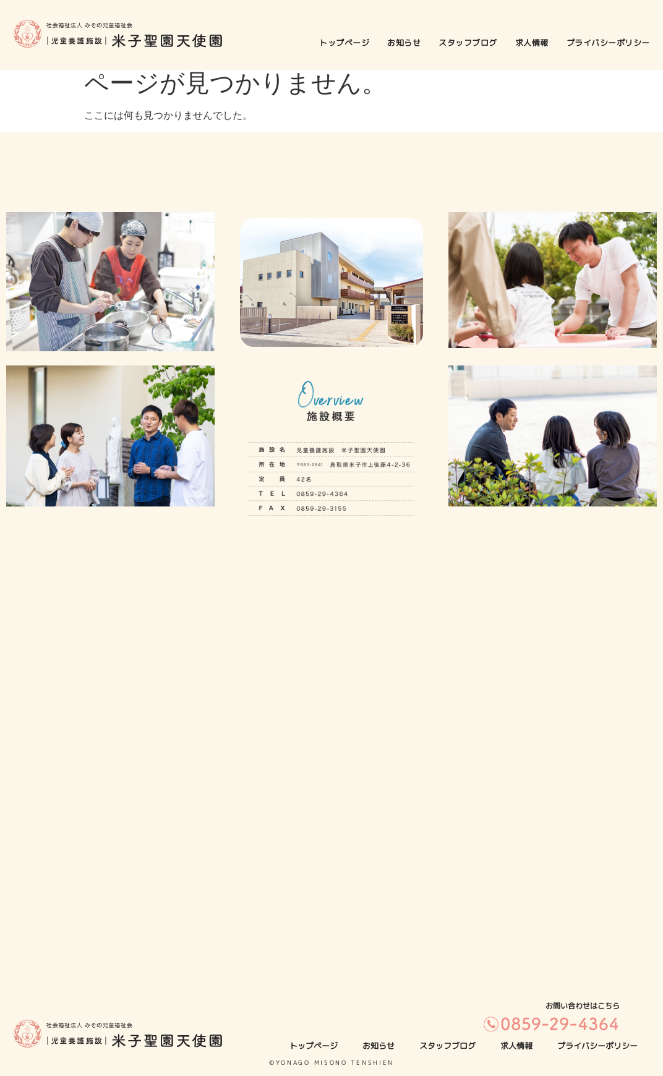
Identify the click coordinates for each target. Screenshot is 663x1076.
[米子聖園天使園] (331, 795)
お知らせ (404, 42)
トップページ (344, 42)
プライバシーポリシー (608, 42)
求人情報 (532, 42)
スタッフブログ (467, 42)
